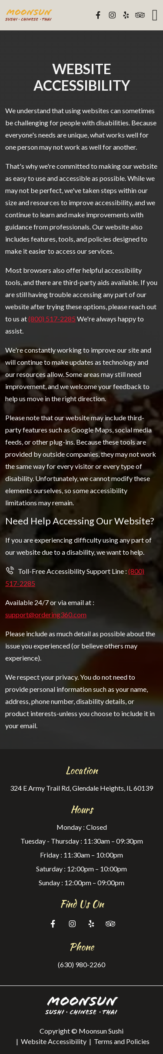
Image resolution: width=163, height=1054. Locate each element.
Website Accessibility (53, 1041)
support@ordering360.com (45, 614)
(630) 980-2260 (81, 964)
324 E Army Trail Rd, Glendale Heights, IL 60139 (81, 788)
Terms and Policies (122, 1041)
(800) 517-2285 (52, 318)
